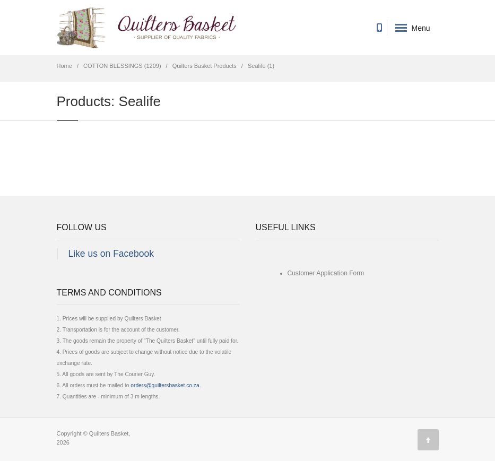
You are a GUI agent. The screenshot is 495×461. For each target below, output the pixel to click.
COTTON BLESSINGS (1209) (122, 66)
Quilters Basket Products (204, 66)
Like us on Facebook (111, 253)
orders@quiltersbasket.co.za (165, 385)
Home (64, 66)
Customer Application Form (326, 273)
